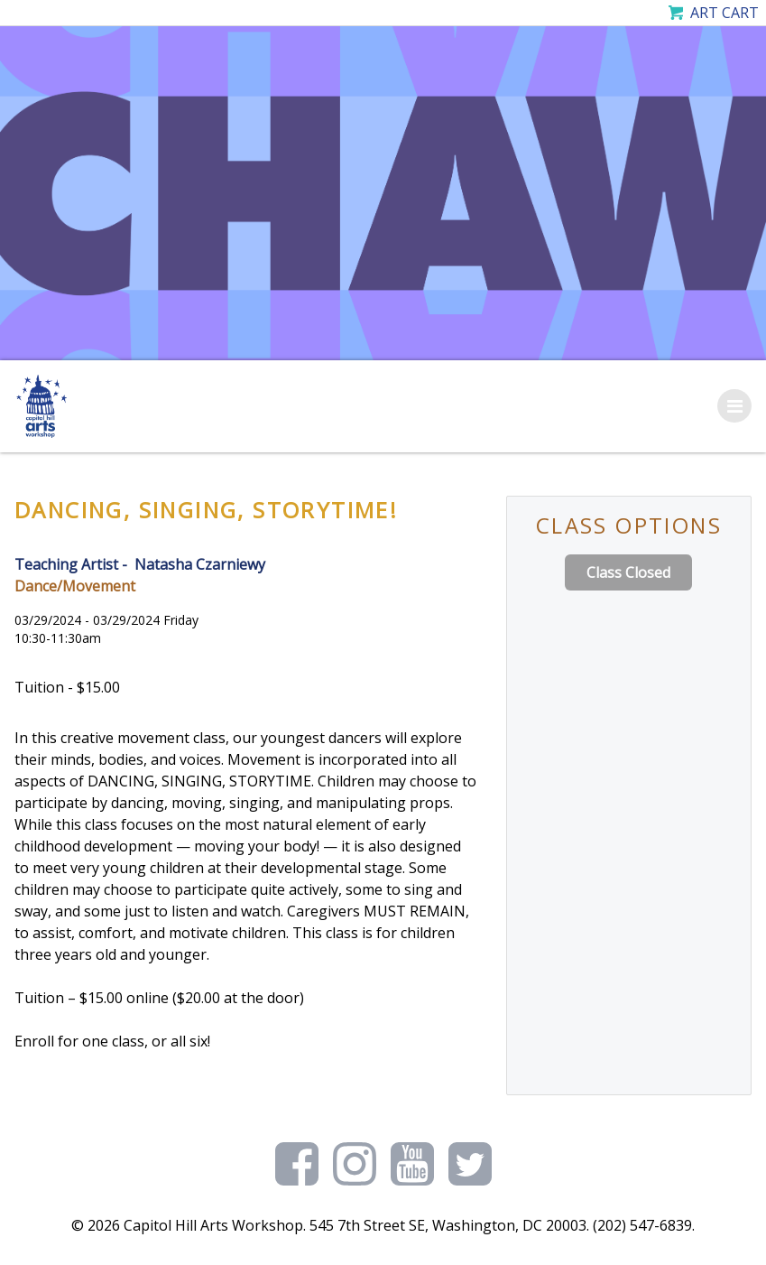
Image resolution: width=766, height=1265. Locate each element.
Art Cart (724, 13)
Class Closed (628, 572)
